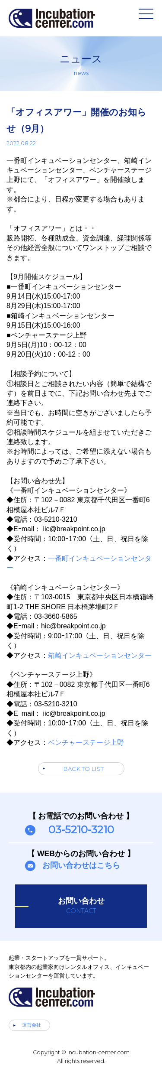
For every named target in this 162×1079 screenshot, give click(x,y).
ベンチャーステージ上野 (86, 742)
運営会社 (31, 1024)
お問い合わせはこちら (81, 865)
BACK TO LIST (83, 768)
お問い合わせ (81, 906)
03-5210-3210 (81, 829)
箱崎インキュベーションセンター (100, 655)
